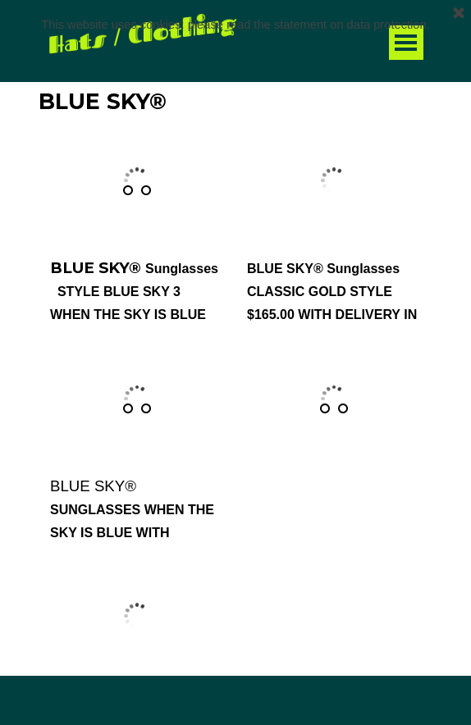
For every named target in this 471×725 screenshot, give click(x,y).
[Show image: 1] (128, 190)
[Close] (458, 11)
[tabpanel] (244, 703)
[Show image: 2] (146, 190)
